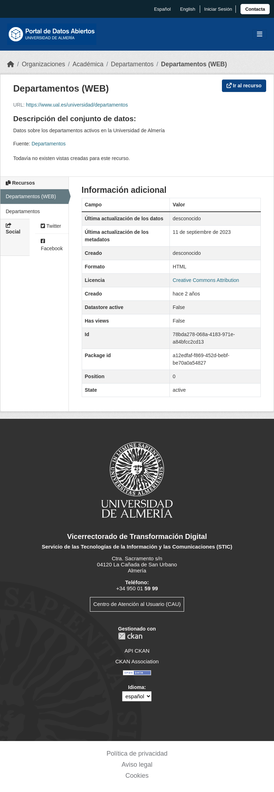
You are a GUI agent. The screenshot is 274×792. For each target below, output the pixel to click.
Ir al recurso (244, 85)
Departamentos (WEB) (194, 64)
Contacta (255, 9)
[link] (255, 9)
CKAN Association (137, 661)
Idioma (136, 687)
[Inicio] (10, 64)
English (188, 9)
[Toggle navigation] (259, 34)
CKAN (130, 636)
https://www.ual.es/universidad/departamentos (77, 105)
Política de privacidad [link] (136, 753)
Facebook (51, 244)
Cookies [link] (136, 775)
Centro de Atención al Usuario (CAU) (137, 604)
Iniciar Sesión (218, 9)
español (162, 9)
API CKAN (137, 651)
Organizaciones (43, 64)
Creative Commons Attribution (206, 280)
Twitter (51, 226)
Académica (87, 64)
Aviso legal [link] (137, 764)
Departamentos (132, 64)
